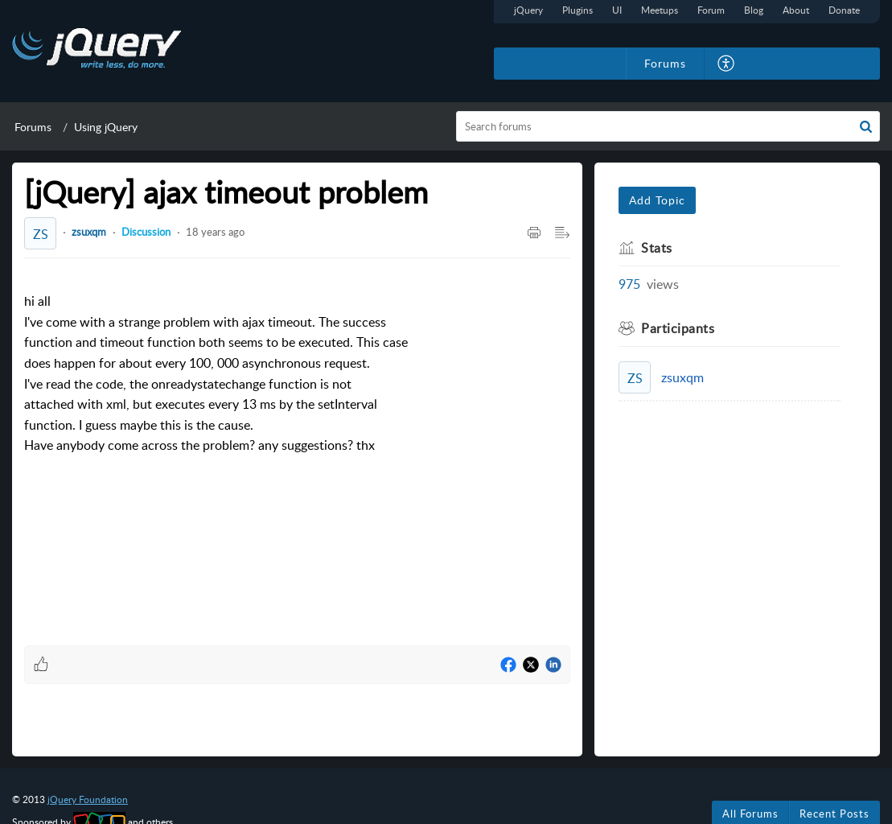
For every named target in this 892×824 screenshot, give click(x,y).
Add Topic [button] (657, 200)
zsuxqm (89, 232)
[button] (866, 126)
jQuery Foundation (87, 799)
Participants (677, 328)
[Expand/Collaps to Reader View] (562, 233)
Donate (844, 10)
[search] (668, 126)
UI (617, 10)
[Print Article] (534, 233)
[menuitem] (727, 63)
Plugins (577, 10)
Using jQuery (106, 126)
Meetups (659, 10)
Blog (753, 10)
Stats (656, 248)
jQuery (528, 10)
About (796, 10)
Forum (711, 10)
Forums (32, 126)
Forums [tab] (665, 63)
